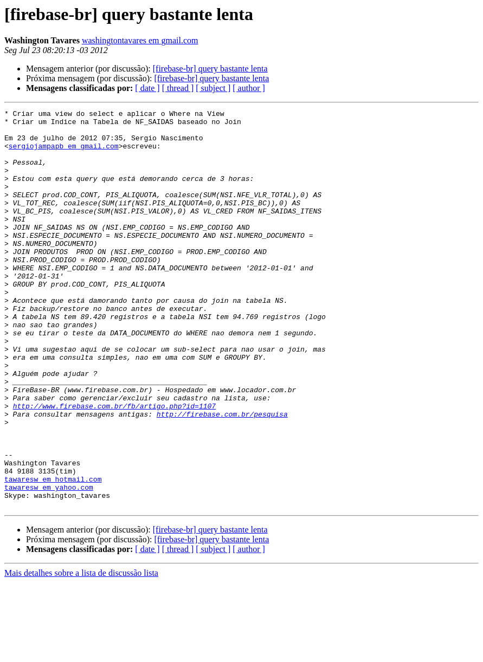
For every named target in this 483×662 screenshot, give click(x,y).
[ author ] (249, 88)
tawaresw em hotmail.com (52, 554)
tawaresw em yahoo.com (48, 563)
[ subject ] (213, 88)
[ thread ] (178, 88)
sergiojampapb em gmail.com (64, 154)
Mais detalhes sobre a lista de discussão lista (81, 652)
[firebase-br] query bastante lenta (210, 68)
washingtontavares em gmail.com (140, 40)
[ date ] (147, 88)
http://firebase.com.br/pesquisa (222, 476)
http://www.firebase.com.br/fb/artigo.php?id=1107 (114, 466)
